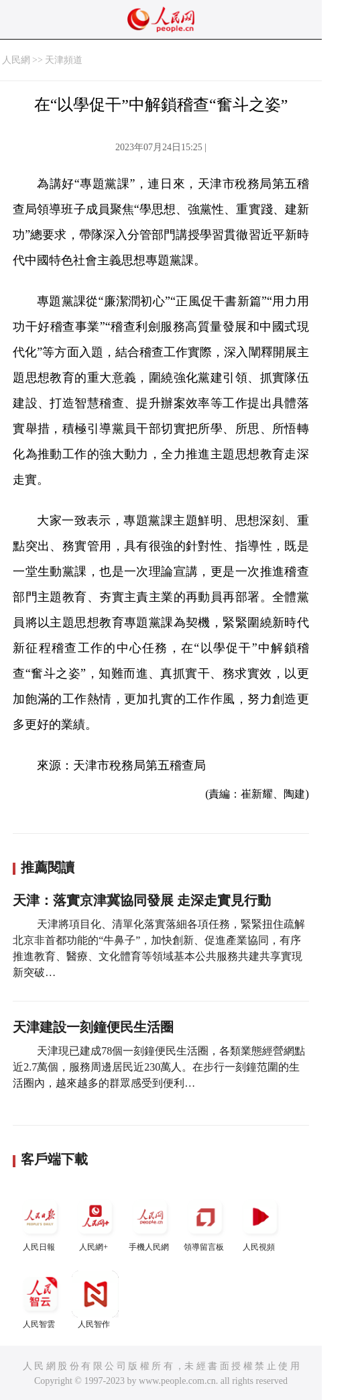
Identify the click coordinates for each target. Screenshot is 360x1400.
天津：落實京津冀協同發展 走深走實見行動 (142, 900)
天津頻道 (63, 60)
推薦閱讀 (47, 867)
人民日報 (40, 1222)
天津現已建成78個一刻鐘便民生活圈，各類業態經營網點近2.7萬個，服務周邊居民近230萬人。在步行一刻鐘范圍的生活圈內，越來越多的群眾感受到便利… (159, 1067)
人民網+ (95, 1222)
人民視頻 (260, 1222)
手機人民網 (150, 1222)
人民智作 (95, 1300)
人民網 (16, 60)
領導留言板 (205, 1222)
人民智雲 (40, 1300)
